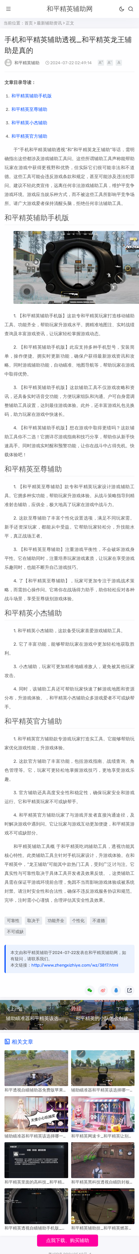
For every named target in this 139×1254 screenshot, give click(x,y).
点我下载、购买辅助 (67, 1240)
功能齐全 (56, 920)
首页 (29, 23)
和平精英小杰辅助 (29, 122)
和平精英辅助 (26, 62)
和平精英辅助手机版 (31, 96)
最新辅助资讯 (49, 23)
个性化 (78, 920)
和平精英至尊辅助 (29, 109)
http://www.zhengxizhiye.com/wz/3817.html (74, 965)
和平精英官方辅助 (29, 136)
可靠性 (13, 920)
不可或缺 (15, 931)
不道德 (98, 920)
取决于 (33, 920)
